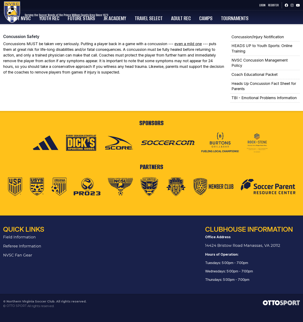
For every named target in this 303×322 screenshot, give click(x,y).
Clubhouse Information (249, 239)
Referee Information (22, 255)
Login (258, 5)
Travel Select (179, 22)
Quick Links (23, 239)
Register (270, 5)
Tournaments (265, 22)
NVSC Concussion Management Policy (259, 72)
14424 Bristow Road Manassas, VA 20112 (242, 255)
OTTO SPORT (17, 315)
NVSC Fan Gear (17, 264)
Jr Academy (145, 22)
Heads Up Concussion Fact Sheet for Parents (263, 96)
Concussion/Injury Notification (257, 46)
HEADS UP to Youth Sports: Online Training (261, 58)
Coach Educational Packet (254, 84)
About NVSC (49, 22)
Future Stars (112, 22)
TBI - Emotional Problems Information (264, 107)
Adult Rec (211, 22)
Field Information (19, 246)
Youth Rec (80, 22)
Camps (236, 22)
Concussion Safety (21, 46)
